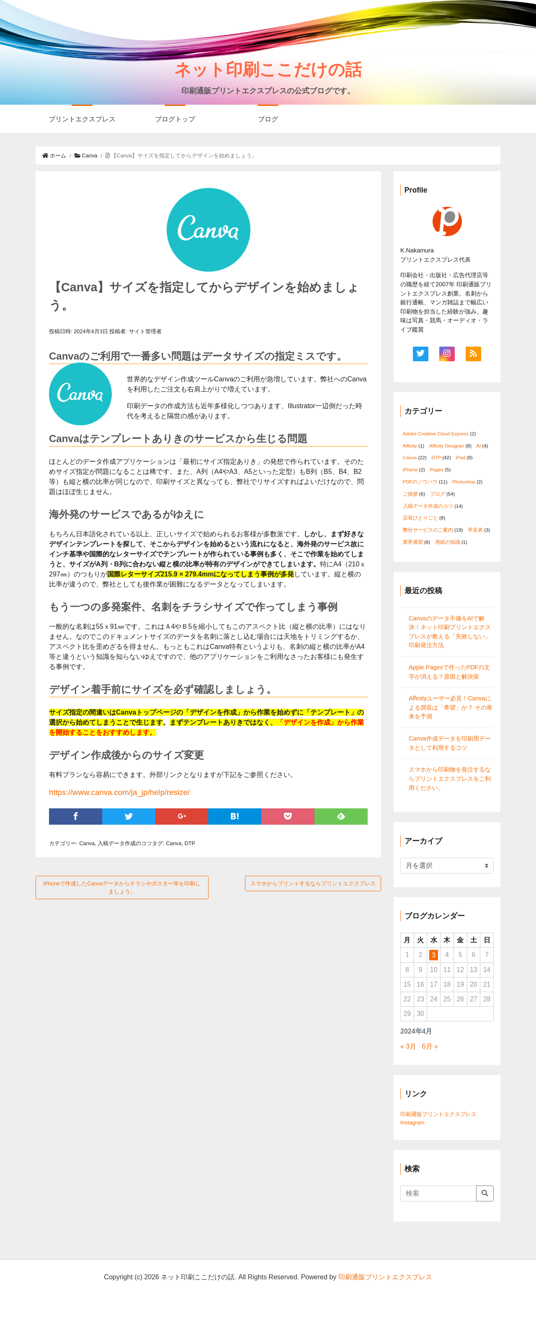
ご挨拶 (410, 493)
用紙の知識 (447, 542)
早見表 (475, 529)
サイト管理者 (145, 331)
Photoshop (463, 481)
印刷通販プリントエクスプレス (438, 1114)
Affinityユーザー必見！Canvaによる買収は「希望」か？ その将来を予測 (450, 707)
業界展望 (413, 542)
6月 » (430, 1046)
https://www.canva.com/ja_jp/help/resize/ (119, 792)
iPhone (410, 469)
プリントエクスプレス (82, 119)
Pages (436, 469)
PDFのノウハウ (420, 481)
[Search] (438, 1193)
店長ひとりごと (420, 517)
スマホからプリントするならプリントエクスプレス (313, 883)
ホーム (54, 155)
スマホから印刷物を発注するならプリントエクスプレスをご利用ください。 (450, 778)
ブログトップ (175, 119)
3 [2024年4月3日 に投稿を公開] (434, 955)
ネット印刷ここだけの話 (268, 69)
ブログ (268, 119)
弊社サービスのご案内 (428, 529)
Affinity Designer (446, 445)
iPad (460, 457)
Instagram (412, 1122)
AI (478, 445)
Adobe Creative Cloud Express (436, 433)
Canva (86, 155)
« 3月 (408, 1046)
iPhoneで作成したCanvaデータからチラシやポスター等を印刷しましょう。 (122, 887)
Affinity (410, 445)
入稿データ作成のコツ (125, 843)
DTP (190, 843)
